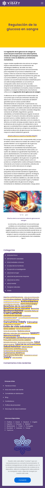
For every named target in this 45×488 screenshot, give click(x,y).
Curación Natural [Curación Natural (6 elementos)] (31, 311)
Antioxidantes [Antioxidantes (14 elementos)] (29, 301)
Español (9, 424)
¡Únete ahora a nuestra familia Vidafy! (22, 136)
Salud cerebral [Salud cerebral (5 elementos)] (9, 344)
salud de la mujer (13, 273)
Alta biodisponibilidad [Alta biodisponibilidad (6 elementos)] (12, 299)
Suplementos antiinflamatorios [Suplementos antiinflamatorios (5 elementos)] (15, 349)
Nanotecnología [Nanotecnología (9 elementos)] (12, 335)
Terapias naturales (13, 287)
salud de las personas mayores (18, 276)
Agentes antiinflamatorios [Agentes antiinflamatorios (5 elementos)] (13, 297)
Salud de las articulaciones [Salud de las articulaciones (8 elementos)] (28, 344)
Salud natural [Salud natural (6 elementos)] (26, 347)
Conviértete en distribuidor (14, 393)
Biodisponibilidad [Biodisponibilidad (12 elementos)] (13, 311)
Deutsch (26, 422)
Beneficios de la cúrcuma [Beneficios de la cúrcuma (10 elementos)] (17, 308)
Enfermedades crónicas (15, 262)
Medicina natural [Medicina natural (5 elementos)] (24, 331)
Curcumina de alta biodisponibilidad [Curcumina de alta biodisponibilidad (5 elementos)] (17, 316)
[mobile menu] (42, 3)
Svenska (19, 428)
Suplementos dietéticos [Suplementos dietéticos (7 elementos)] (14, 353)
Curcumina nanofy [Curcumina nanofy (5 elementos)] (10, 318)
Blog (6, 397)
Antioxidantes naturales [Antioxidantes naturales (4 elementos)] (12, 304)
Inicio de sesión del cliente (14, 390)
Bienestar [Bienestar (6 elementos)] (35, 309)
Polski (20, 426)
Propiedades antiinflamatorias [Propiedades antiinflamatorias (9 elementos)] (19, 338)
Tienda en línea (10, 386)
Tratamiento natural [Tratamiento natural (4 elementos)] (30, 355)
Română (10, 428)
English (34, 422)
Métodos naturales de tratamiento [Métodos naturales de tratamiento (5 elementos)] (17, 333)
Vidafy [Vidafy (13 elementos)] (7, 357)
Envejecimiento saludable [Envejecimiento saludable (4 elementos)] (12, 324)
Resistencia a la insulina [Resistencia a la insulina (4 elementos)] (25, 342)
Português (29, 426)
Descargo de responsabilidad (15, 409)
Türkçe (28, 428)
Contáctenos (9, 401)
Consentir (22, 480)
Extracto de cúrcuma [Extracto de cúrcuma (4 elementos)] (23, 329)
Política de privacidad (12, 405)
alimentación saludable (15, 259)
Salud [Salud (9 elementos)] (37, 342)
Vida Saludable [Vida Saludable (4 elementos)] (17, 357)
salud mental (11, 283)
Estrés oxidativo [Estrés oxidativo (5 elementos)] (9, 329)
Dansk (18, 422)
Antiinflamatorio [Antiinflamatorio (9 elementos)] (30, 299)
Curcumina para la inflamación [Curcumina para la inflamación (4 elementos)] (28, 318)
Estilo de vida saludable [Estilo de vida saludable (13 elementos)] (17, 326)
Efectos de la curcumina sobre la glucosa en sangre (23, 219)
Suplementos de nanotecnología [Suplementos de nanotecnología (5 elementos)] (16, 351)
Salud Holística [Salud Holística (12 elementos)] (12, 346)
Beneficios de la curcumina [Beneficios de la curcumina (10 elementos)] (18, 306)
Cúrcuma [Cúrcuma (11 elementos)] (32, 322)
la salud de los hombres (15, 266)
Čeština (9, 422)
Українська (10, 430)
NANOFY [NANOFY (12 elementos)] (35, 333)
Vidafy (9, 291)
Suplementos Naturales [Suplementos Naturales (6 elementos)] (13, 355)
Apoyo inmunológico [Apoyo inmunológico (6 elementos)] (28, 304)
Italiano (27, 424)
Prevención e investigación (16, 269)
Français (19, 424)
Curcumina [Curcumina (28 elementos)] (13, 313)
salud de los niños (13, 280)
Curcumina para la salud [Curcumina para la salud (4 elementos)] (11, 320)
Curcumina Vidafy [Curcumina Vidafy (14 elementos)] (15, 322)
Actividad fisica (12, 255)
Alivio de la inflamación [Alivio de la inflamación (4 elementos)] (31, 297)
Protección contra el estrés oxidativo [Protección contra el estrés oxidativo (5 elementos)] (17, 340)
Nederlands (11, 426)
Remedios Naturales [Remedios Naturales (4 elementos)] (10, 342)
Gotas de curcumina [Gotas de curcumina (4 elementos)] (10, 331)
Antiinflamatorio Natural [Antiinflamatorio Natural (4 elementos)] (12, 302)
